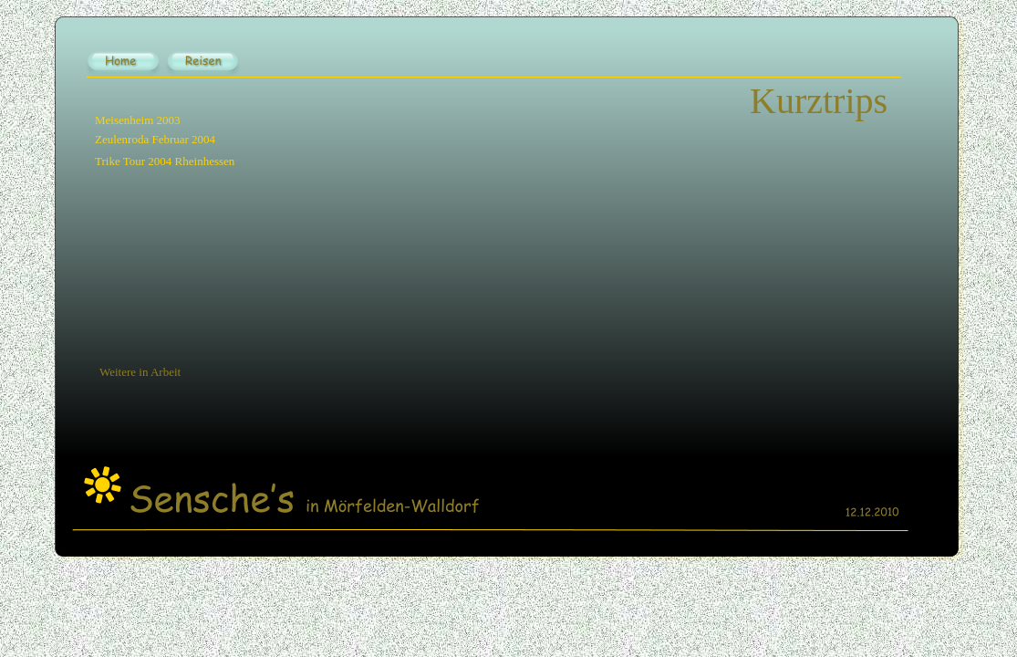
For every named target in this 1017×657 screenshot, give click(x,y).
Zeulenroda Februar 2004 (155, 139)
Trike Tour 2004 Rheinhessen (164, 161)
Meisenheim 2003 (138, 120)
